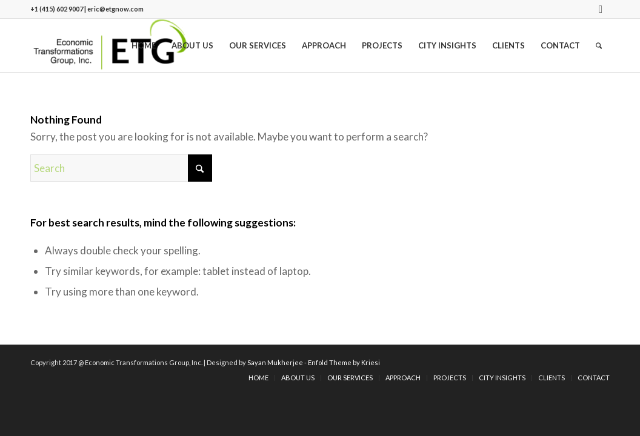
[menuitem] (144, 45)
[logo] (110, 45)
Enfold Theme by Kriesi (344, 362)
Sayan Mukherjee (275, 362)
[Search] (599, 45)
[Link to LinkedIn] (601, 9)
